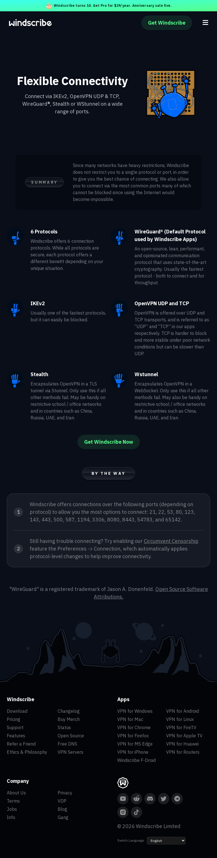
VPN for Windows (135, 711)
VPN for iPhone (132, 752)
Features (16, 735)
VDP (62, 801)
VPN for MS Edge (135, 744)
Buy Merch (69, 719)
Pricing (13, 719)
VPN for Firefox (133, 735)
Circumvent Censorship (171, 541)
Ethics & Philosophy (27, 752)
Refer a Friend (21, 744)
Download (17, 711)
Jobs (12, 809)
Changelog (69, 711)
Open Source (71, 735)
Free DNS (67, 744)
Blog (62, 809)
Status (64, 727)
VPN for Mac (130, 719)
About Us (16, 793)
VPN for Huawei (182, 744)
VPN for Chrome (134, 727)
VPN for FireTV (181, 727)
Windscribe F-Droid (136, 760)
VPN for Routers (182, 752)
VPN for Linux (180, 719)
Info (11, 817)
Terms (13, 801)
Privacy (65, 793)
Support (15, 727)
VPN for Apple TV (184, 735)
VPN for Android (182, 711)
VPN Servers (70, 752)
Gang (63, 817)
